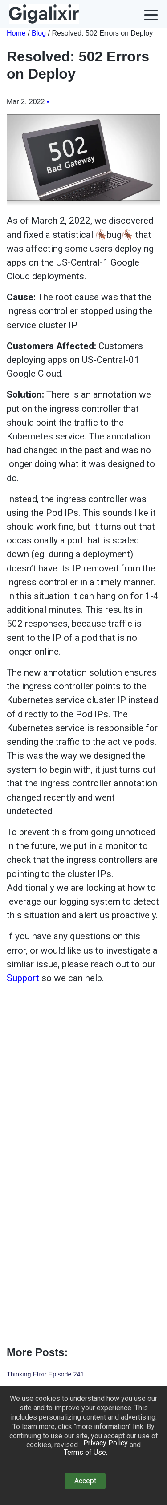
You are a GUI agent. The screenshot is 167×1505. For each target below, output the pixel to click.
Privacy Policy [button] (105, 1443)
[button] (151, 14)
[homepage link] (44, 14)
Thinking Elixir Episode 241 (45, 1374)
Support (23, 978)
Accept (85, 1481)
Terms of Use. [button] (85, 1452)
